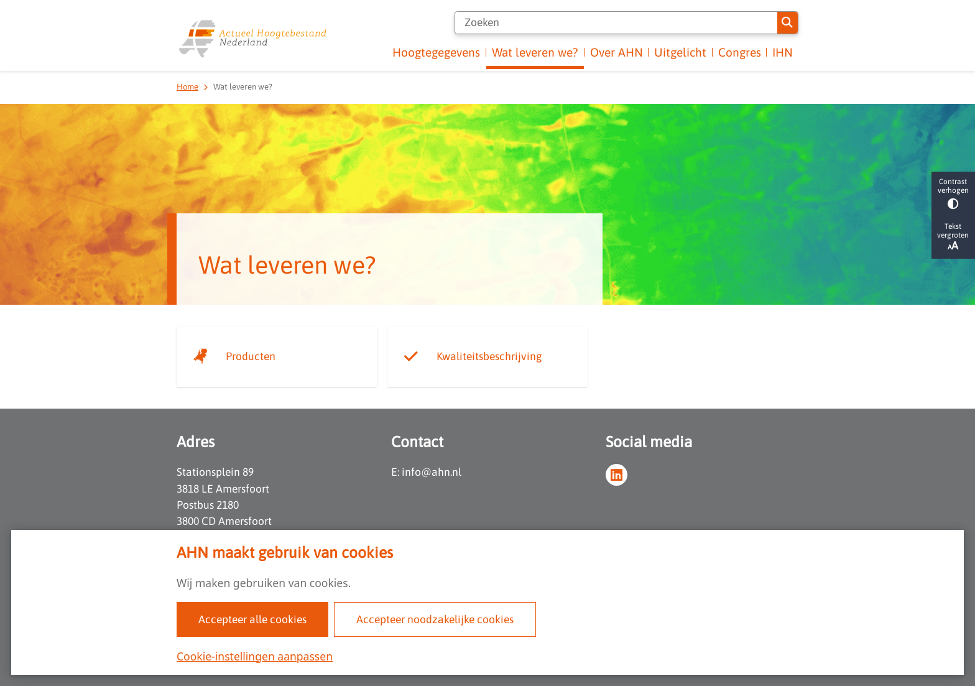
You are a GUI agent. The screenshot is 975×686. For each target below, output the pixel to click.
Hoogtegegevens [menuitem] (436, 52)
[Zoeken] (616, 23)
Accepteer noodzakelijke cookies (435, 619)
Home (187, 86)
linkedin (616, 475)
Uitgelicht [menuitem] (680, 52)
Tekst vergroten (953, 237)
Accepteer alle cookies (252, 619)
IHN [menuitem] (782, 52)
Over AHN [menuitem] (616, 52)
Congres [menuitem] (739, 52)
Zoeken (787, 22)
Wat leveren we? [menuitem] (535, 52)
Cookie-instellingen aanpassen (255, 656)
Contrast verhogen (953, 193)
